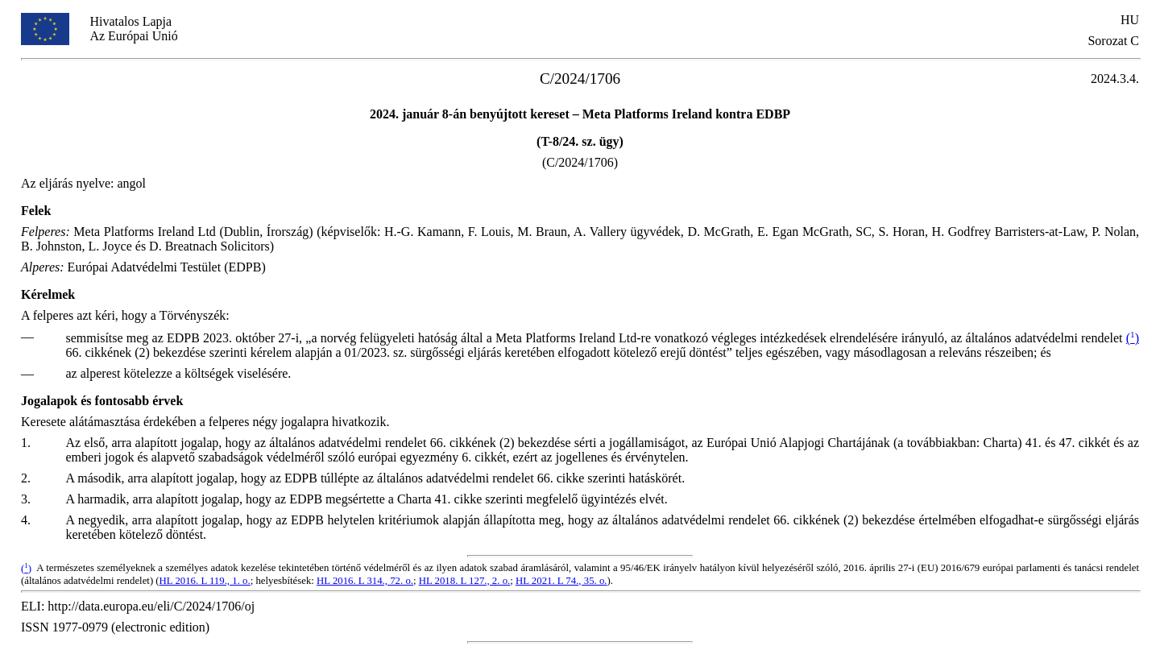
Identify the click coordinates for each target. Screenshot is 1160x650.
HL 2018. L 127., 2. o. (465, 580)
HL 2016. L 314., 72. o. (365, 580)
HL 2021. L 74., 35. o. (561, 580)
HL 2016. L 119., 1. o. (205, 580)
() (1132, 338)
